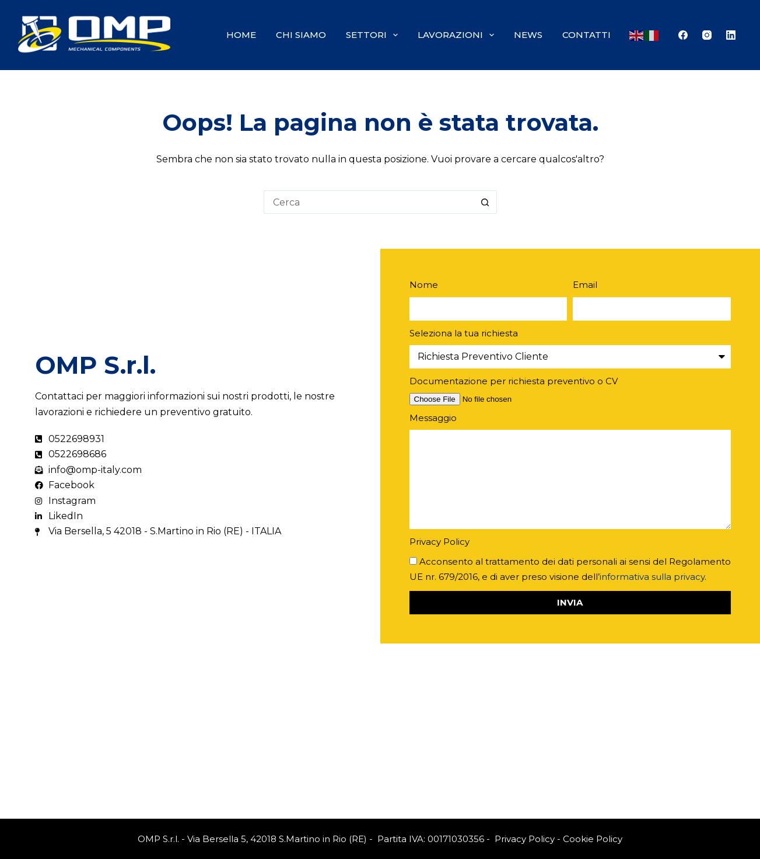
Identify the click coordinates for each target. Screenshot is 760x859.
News (528, 34)
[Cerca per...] (369, 202)
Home (241, 34)
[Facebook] (683, 35)
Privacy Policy (439, 541)
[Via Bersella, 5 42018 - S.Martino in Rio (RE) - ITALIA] (380, 731)
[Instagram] (707, 35)
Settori (374, 35)
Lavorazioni (458, 35)
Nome (423, 284)
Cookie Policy (592, 838)
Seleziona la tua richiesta (463, 333)
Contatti (586, 34)
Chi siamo (301, 34)
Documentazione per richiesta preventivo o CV (513, 381)
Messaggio (433, 417)
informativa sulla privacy (652, 576)
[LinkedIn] (731, 35)
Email (585, 284)
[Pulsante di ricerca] (485, 202)
